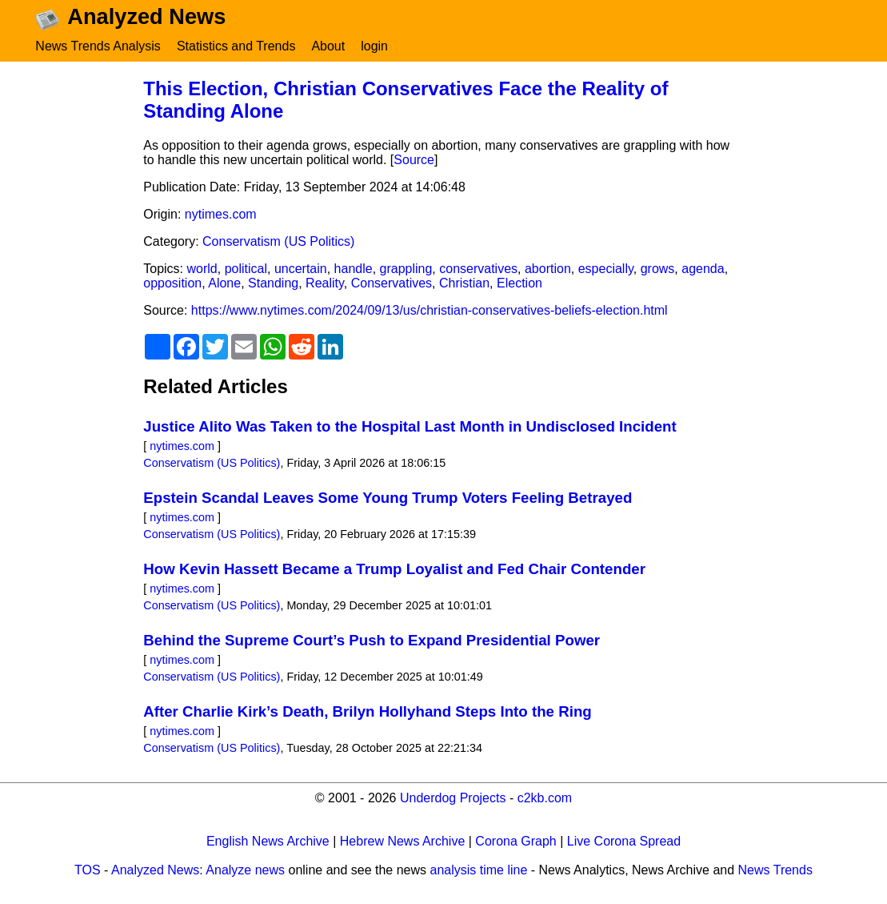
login (374, 46)
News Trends (775, 874)
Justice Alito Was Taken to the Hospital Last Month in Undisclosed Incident (409, 430)
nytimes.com (221, 218)
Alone (224, 287)
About (328, 46)
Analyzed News (155, 874)
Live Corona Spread (624, 845)
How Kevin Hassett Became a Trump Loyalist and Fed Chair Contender (394, 572)
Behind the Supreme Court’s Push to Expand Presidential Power (371, 644)
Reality (325, 287)
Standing (273, 287)
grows (658, 272)
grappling (406, 272)
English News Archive (268, 845)
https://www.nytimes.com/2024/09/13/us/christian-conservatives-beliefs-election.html (429, 314)
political (246, 272)
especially (605, 272)
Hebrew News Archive (402, 845)
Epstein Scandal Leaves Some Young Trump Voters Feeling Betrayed (387, 501)
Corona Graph (515, 845)
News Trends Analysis (98, 46)
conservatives (478, 272)
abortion (548, 272)
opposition (172, 287)
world (202, 272)
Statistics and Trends (236, 46)
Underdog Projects (453, 802)
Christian (464, 287)
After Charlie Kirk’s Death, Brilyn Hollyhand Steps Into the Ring (367, 715)
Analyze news (245, 874)
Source (414, 164)
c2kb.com (544, 802)
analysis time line (479, 874)
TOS (87, 874)
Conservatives (391, 287)
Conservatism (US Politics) (278, 245)
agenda (702, 272)
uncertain (300, 272)
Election (519, 287)
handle (353, 272)
